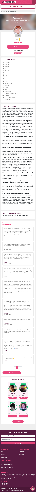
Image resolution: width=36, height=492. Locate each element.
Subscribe (18, 443)
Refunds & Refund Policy (7, 464)
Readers (3, 454)
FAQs (20, 453)
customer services (8, 477)
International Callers (14, 490)
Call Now (18, 47)
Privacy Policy (4, 463)
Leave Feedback (18, 53)
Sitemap (21, 490)
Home (2, 11)
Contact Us (22, 451)
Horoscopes (4, 457)
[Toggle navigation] (34, 2)
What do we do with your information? (7, 468)
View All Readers (18, 421)
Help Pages (21, 454)
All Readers (7, 11)
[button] (18, 6)
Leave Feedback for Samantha (11, 373)
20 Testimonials (18, 50)
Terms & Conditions (6, 466)
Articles (3, 456)
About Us (3, 453)
